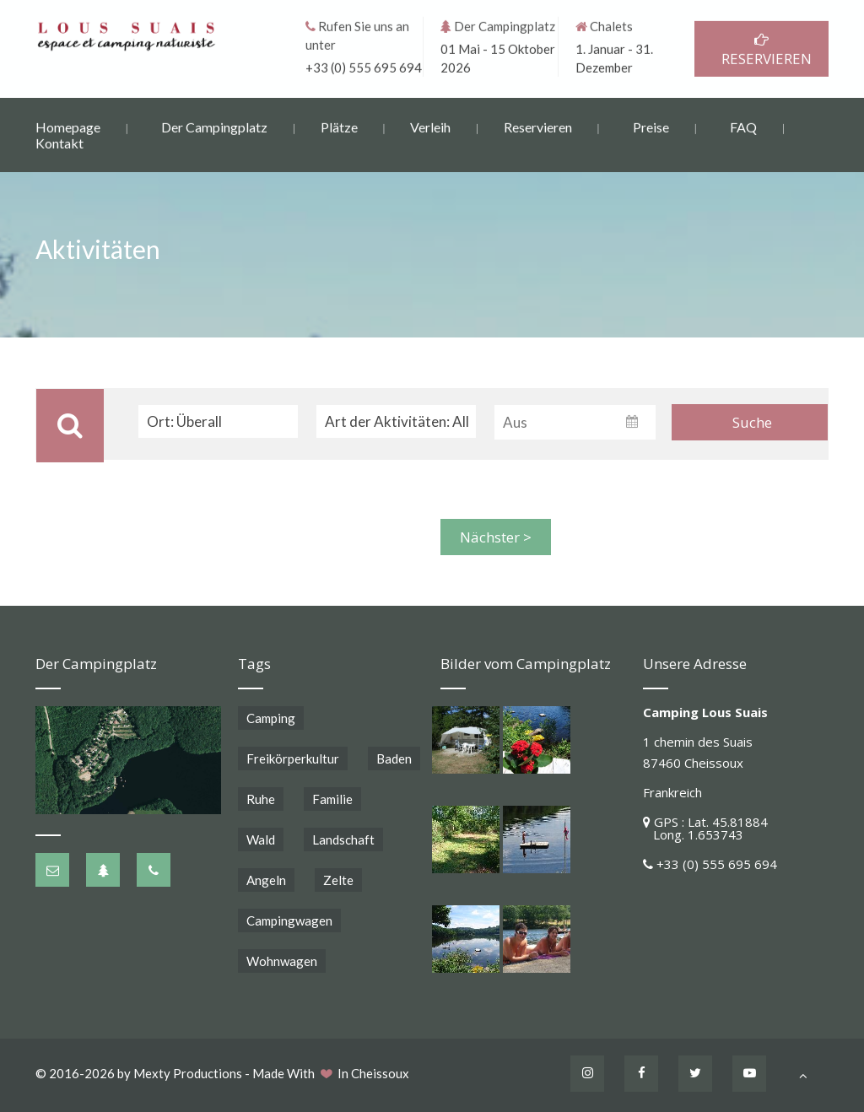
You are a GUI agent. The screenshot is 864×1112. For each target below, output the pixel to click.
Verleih (430, 126)
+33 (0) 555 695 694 (363, 66)
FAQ (743, 126)
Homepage (67, 126)
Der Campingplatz (214, 126)
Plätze (339, 126)
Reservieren (538, 126)
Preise (651, 126)
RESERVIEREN (761, 49)
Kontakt (59, 142)
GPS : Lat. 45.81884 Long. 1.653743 (705, 828)
